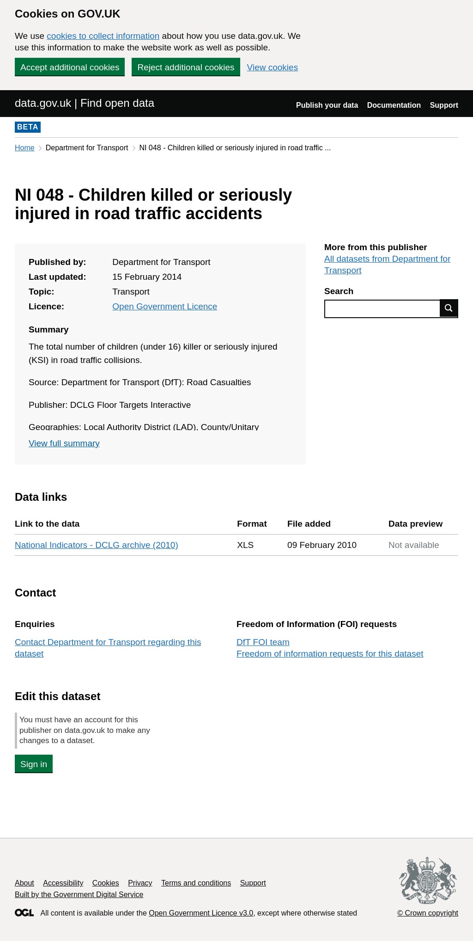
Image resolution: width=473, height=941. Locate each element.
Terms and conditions (196, 883)
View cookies (272, 67)
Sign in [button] (33, 764)
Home (25, 148)
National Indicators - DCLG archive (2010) (96, 545)
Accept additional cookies (69, 67)
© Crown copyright (427, 913)
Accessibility (63, 883)
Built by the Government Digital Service (79, 894)
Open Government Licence (164, 306)
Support (444, 105)
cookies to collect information (103, 36)
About (24, 883)
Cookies (105, 883)
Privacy (140, 883)
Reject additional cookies (185, 67)
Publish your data (327, 105)
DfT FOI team (263, 642)
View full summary (64, 443)
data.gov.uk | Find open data (84, 103)
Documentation (394, 105)
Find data (449, 308)
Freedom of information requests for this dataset (329, 653)
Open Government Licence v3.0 (201, 913)
